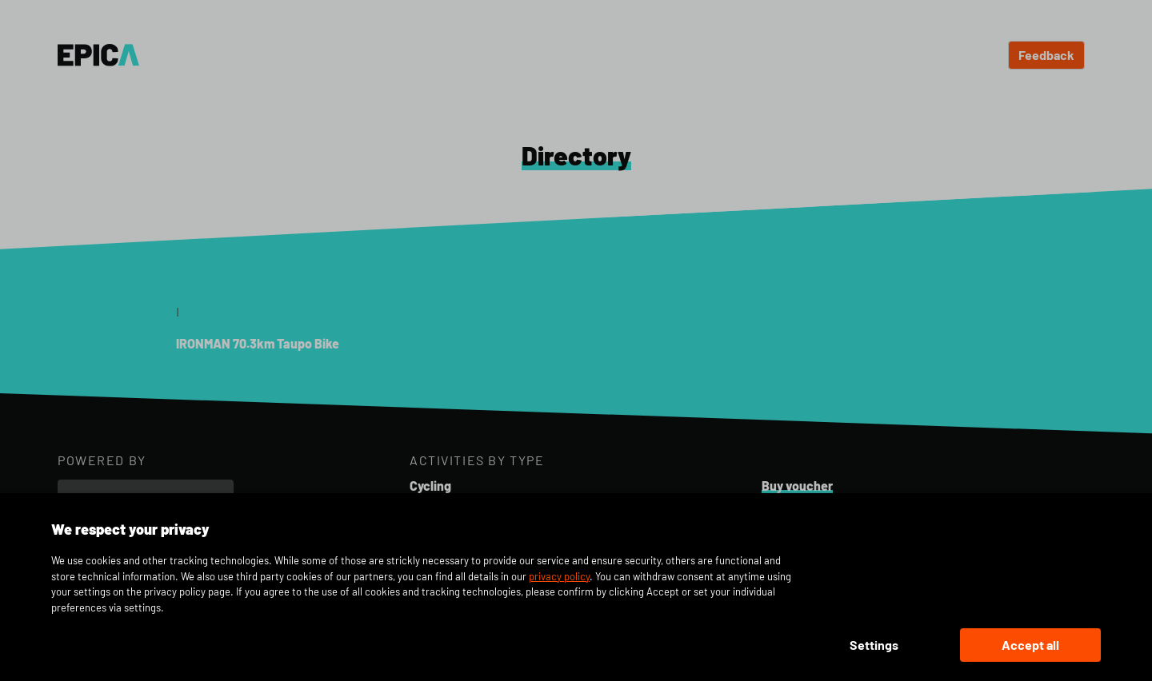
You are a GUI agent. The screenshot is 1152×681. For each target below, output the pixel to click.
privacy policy (559, 576)
